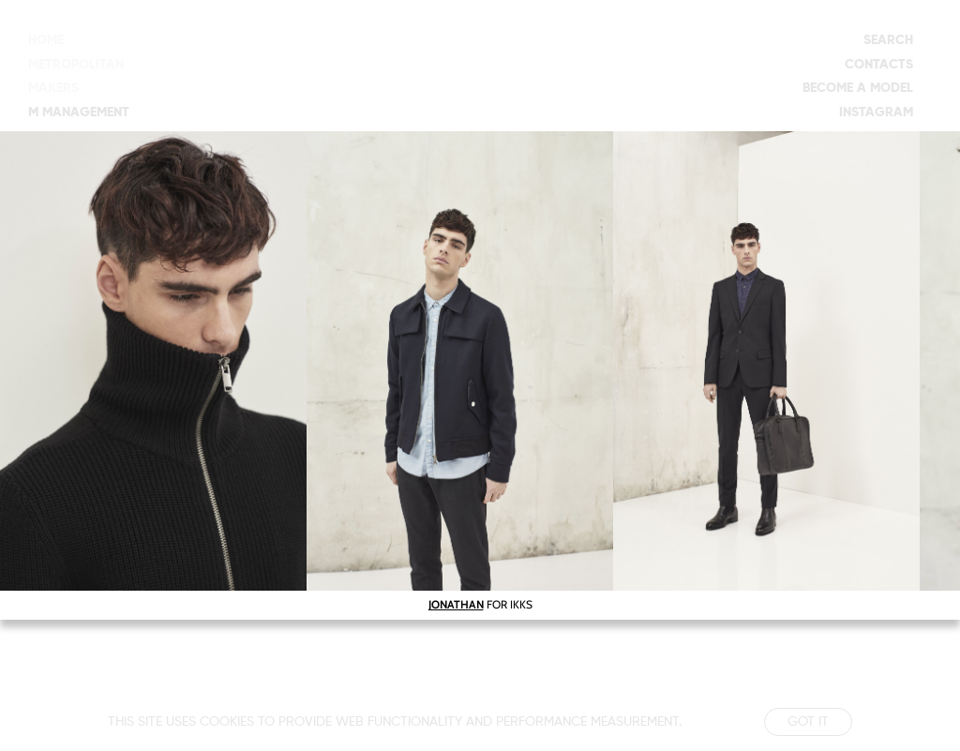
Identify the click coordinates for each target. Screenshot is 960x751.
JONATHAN (456, 604)
